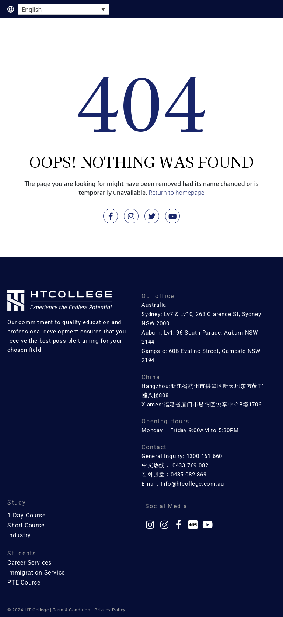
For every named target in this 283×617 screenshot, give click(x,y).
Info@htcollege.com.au (192, 484)
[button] (268, 33)
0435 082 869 (189, 474)
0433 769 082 (190, 465)
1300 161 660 (204, 456)
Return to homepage (177, 192)
